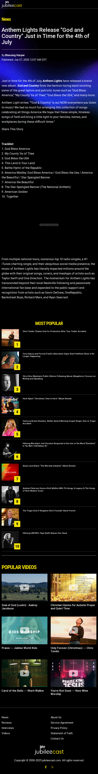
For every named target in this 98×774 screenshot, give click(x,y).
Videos (6, 733)
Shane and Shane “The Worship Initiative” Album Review (49, 466)
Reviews (7, 722)
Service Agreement (62, 722)
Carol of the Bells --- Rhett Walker (23, 690)
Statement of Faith (62, 733)
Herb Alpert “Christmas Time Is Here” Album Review (47, 398)
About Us (56, 717)
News (5, 717)
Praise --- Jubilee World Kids (19, 648)
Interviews (8, 728)
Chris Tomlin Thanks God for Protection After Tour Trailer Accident (54, 331)
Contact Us (57, 738)
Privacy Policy (59, 728)
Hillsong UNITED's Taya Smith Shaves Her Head (45, 533)
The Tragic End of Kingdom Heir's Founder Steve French (49, 511)
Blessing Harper (15, 55)
